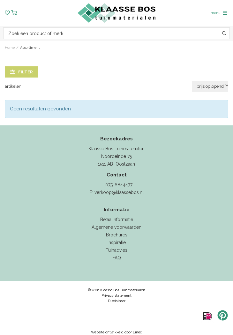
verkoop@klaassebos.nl (119, 192)
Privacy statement (116, 296)
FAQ (116, 257)
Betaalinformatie (116, 219)
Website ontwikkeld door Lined (116, 332)
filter (21, 72)
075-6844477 (118, 184)
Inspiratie (117, 242)
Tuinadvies (116, 250)
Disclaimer (116, 301)
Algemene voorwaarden (116, 227)
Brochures (116, 234)
